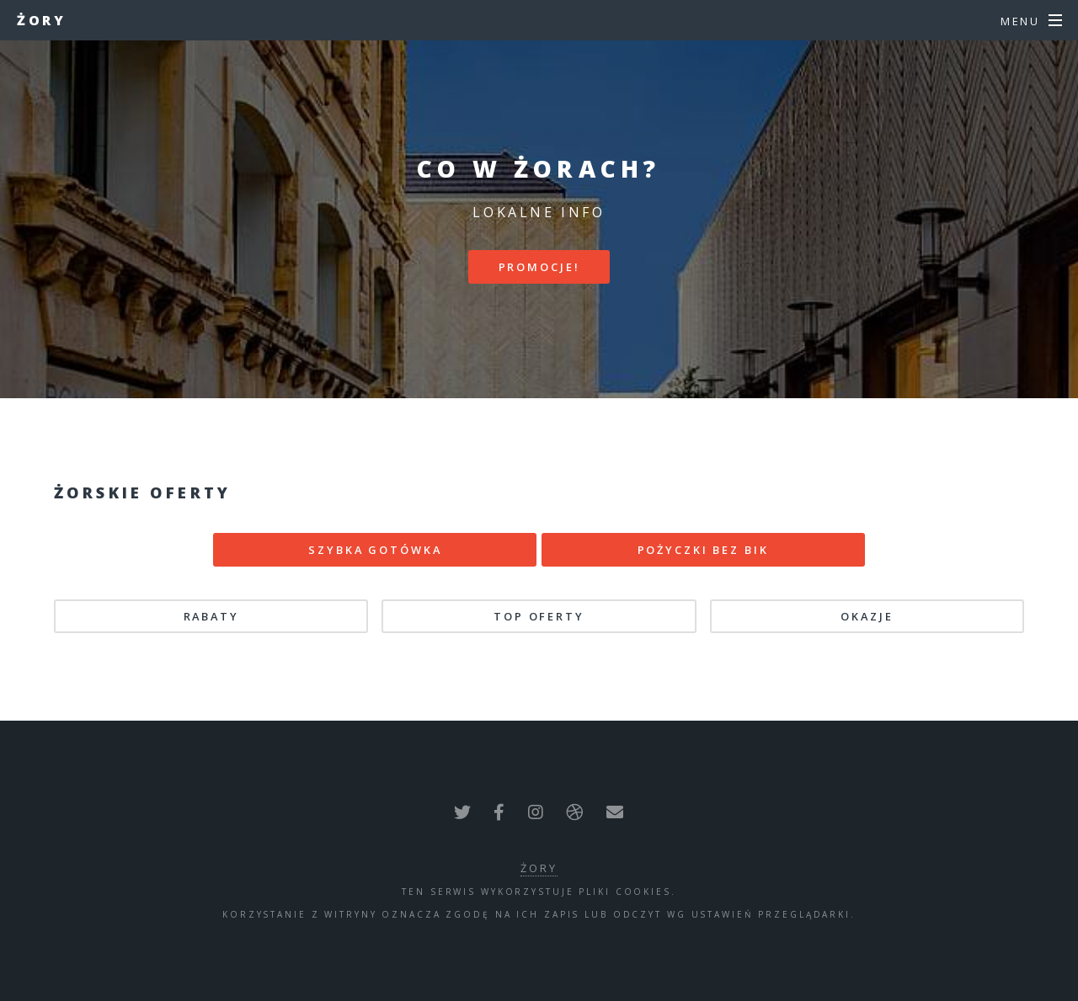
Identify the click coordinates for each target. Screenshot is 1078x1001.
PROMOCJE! (539, 266)
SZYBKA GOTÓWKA (374, 549)
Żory (41, 20)
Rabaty (211, 616)
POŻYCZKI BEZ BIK (703, 549)
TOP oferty (539, 616)
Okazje (867, 616)
